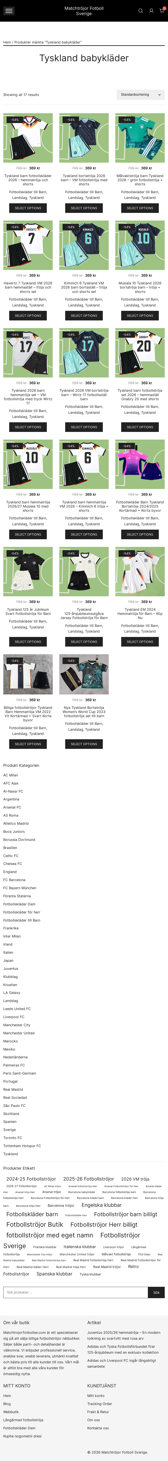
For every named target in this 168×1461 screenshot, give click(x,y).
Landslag (19, 197)
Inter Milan (12, 936)
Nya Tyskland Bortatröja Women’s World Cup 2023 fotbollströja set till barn (84, 711)
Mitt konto (96, 1395)
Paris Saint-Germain (19, 1073)
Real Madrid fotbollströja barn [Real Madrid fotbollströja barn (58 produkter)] (49, 1260)
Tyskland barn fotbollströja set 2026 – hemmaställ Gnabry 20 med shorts (140, 394)
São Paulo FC (14, 1105)
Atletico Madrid (16, 823)
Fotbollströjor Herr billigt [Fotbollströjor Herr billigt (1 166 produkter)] (104, 1224)
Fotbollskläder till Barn (27, 192)
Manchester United (19, 1033)
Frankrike (11, 928)
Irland (7, 944)
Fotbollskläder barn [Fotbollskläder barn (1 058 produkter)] (32, 1214)
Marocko (10, 1041)
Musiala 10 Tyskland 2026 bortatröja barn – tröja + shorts (140, 287)
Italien (8, 952)
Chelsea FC (12, 863)
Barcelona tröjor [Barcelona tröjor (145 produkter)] (61, 1206)
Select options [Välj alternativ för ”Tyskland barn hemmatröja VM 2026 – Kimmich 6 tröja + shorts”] (84, 534)
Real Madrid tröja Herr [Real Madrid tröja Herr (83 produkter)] (71, 1267)
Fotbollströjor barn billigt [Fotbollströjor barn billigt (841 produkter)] (125, 1214)
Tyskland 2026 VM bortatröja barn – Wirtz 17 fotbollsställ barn (84, 394)
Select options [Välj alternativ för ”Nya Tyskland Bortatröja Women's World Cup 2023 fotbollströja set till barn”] (84, 744)
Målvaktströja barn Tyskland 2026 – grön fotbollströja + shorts (140, 180)
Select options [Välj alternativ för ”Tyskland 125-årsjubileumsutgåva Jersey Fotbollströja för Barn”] (84, 642)
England (10, 872)
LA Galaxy (11, 992)
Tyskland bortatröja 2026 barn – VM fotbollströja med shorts (84, 180)
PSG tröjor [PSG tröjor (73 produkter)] (144, 1254)
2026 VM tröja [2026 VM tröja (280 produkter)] (135, 1179)
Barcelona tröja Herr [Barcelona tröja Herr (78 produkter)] (28, 1205)
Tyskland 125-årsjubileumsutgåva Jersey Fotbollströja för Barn (84, 613)
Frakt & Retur (98, 1412)
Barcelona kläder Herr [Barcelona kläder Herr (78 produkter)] (124, 1198)
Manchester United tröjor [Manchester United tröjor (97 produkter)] (77, 1254)
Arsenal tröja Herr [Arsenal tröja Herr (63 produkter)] (25, 1192)
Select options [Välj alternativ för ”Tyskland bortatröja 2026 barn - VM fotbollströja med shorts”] (84, 208)
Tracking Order (99, 1404)
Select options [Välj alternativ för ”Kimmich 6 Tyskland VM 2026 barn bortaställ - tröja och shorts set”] (84, 315)
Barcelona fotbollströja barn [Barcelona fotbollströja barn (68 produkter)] (119, 1192)
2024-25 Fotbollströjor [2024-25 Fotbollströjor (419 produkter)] (31, 1179)
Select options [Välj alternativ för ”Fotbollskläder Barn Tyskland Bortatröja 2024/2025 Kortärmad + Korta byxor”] (140, 534)
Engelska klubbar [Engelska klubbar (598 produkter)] (102, 1205)
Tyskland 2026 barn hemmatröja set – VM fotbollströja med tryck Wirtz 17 (28, 396)
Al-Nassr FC (13, 791)
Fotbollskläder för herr (21, 912)
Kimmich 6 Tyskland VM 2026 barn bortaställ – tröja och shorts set (84, 287)
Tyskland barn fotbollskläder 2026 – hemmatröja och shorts (28, 180)
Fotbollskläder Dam (19, 904)
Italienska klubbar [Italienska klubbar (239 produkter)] (80, 1246)
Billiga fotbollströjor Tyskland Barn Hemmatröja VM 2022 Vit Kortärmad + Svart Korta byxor (28, 713)
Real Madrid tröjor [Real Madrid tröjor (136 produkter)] (107, 1267)
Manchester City (16, 1025)
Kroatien (10, 985)
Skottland (11, 1113)
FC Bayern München (19, 888)
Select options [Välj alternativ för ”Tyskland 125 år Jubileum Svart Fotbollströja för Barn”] (28, 642)
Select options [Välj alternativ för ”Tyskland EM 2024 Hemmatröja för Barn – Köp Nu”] (140, 642)
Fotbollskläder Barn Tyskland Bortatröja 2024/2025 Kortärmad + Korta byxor (140, 506)
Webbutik (11, 1412)
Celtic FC (11, 856)
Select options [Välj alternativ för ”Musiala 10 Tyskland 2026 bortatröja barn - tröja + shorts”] (140, 315)
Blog (7, 1404)
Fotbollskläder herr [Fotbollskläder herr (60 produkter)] (76, 1215)
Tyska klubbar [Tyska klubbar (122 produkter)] (90, 1274)
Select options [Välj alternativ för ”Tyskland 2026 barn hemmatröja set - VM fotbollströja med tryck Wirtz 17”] (28, 427)
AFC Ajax (11, 783)
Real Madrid (13, 1089)
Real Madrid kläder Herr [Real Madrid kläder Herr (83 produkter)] (33, 1267)
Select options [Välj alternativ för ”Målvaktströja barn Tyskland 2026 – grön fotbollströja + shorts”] (140, 208)
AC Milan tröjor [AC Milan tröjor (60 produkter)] (52, 1186)
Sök (156, 1292)
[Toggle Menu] (8, 11)
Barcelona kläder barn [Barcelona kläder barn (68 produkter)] (90, 1198)
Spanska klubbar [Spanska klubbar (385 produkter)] (54, 1274)
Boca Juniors (14, 831)
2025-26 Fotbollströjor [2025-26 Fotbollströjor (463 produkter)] (88, 1179)
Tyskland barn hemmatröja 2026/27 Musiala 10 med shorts (28, 506)
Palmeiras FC (14, 1065)
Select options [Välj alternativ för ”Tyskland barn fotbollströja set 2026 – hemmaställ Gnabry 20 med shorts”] (140, 427)
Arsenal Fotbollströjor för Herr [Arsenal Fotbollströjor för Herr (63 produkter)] (121, 1186)
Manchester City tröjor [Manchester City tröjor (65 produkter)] (39, 1254)
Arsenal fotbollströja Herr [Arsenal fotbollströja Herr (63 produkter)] (82, 1186)
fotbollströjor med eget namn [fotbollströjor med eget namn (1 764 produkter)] (49, 1235)
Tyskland (36, 197)
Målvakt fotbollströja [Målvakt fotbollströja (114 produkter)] (116, 1254)
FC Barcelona (14, 880)
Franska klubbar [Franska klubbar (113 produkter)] (44, 1247)
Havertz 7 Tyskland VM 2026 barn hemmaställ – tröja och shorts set (28, 287)
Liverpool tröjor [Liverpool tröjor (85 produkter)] (113, 1247)
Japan (8, 960)
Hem (7, 42)
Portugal (10, 1081)
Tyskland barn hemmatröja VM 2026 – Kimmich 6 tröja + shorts (84, 506)
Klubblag (10, 976)
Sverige (9, 1129)
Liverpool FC (13, 1017)
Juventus (10, 968)
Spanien (9, 1121)
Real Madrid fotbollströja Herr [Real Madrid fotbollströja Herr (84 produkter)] (93, 1260)
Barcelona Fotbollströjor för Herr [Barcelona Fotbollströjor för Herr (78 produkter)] (50, 1198)
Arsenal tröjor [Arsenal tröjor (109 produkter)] (51, 1192)
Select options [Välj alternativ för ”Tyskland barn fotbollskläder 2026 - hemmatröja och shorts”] (28, 208)
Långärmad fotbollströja (23, 1420)
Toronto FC (12, 1138)
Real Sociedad (15, 1097)
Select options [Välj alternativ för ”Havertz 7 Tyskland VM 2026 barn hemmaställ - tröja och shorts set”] (28, 315)
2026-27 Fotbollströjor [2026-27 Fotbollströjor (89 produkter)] (21, 1186)
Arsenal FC (12, 807)
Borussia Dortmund (19, 839)
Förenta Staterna (17, 896)
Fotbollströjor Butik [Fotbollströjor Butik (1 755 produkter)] (34, 1224)
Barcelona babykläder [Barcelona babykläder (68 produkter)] (81, 1192)
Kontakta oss (98, 1428)
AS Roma (10, 815)
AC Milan (10, 775)
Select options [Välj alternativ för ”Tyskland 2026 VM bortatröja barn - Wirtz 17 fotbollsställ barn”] (84, 427)
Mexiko (9, 1049)
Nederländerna (15, 1057)
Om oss (93, 1420)
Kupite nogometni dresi (22, 1436)
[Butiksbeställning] (141, 95)
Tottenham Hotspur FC (22, 1146)
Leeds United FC (17, 1009)
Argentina (11, 799)
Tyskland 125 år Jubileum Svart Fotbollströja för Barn (28, 611)
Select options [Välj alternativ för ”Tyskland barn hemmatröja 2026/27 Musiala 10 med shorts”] (28, 534)
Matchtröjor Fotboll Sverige (84, 11)
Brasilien (10, 847)
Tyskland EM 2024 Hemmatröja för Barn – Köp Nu (140, 613)
